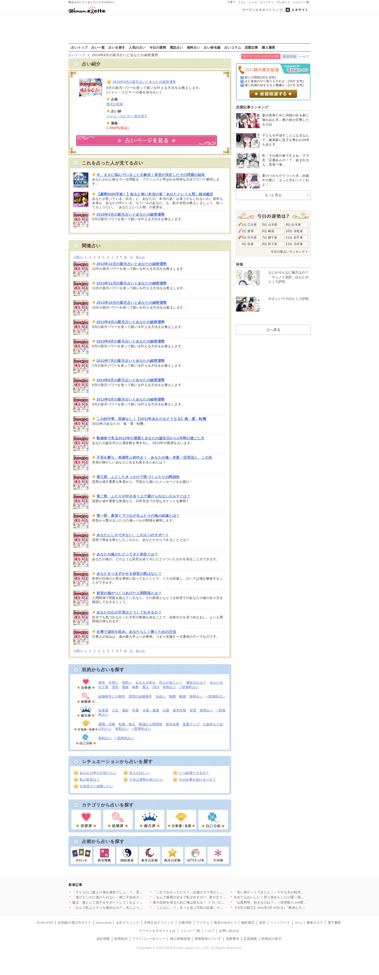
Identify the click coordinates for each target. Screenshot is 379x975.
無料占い (193, 47)
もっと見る (273, 195)
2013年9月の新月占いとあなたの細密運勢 (131, 322)
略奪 (135, 687)
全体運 (103, 710)
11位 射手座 (294, 237)
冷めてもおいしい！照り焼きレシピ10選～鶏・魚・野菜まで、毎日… (286, 897)
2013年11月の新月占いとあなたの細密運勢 (132, 283)
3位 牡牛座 (249, 237)
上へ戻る (273, 330)
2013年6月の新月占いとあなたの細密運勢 (131, 380)
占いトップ (79, 47)
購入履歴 (268, 47)
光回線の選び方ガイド (74, 922)
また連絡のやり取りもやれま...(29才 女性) (274, 81)
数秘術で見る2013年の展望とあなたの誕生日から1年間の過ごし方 (151, 438)
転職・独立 (127, 724)
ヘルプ (304, 56)
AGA (298, 922)
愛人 (145, 687)
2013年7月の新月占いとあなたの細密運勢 (131, 361)
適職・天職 (106, 724)
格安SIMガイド (225, 922)
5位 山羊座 (269, 224)
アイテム (202, 922)
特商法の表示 (271, 938)
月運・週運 (150, 710)
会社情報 (103, 938)
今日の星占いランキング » (289, 251)
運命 (125, 710)
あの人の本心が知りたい (98, 773)
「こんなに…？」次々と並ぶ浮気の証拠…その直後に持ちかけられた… (206, 907)
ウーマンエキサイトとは (157, 931)
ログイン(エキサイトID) (261, 56)
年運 (135, 710)
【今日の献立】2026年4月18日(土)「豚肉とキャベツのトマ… (279, 907)
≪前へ (78, 257)
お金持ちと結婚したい (96, 786)
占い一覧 (98, 47)
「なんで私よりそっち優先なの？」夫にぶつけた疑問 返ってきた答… (124, 907)
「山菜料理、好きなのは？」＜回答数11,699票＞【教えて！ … (281, 902)
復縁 (125, 687)
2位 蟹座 (248, 231)
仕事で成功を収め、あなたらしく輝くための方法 (136, 632)
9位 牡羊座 (293, 224)
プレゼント (283, 2)
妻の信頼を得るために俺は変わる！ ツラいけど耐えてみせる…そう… (205, 902)
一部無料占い (189, 687)
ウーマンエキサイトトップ (262, 10)
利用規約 (121, 938)
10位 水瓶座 (294, 231)
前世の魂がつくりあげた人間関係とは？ (129, 593)
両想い (127, 682)
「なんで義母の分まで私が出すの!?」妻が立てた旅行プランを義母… (204, 897)
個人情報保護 (180, 938)
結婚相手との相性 (111, 696)
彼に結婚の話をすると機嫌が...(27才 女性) (274, 85)
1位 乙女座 (249, 224)
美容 (262, 922)
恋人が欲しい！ (171, 682)
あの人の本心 (146, 682)
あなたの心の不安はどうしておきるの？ (129, 612)
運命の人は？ (196, 682)
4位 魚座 (248, 244)
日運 (166, 710)
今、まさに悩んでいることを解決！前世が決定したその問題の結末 (151, 175)
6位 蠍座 (268, 231)
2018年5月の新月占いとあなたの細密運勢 (131, 214)
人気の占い (137, 47)
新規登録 (289, 56)
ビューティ (267, 2)
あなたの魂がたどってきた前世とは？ (127, 554)
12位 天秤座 (294, 244)
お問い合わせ (229, 931)
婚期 (172, 696)
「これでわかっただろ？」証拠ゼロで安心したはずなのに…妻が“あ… (205, 892)
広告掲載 (250, 938)
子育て (231, 2)
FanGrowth (103, 922)
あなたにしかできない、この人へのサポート (133, 535)
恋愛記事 (251, 47)
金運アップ (191, 724)
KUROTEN (45, 922)
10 (125, 257)
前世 (193, 710)
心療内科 (185, 922)
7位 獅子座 (269, 237)
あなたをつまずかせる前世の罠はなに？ (129, 574)
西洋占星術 (114, 104)
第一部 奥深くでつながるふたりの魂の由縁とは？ (138, 516)
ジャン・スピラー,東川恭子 (127, 116)
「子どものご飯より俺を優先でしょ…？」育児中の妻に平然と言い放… (126, 892)
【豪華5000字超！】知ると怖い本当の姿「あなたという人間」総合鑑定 (155, 194)
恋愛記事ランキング (252, 107)
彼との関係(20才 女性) (260, 77)
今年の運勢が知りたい (146, 779)
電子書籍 (334, 922)
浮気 (115, 687)
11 (131, 257)
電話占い (176, 47)
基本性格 (179, 710)
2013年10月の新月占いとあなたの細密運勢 (132, 303)
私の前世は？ (90, 779)
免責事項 (232, 938)
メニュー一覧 (301, 2)
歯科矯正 (248, 922)
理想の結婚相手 (140, 696)
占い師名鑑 (212, 47)
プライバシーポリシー (149, 938)
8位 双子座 (269, 244)
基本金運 (172, 724)
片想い (113, 682)
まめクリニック (127, 922)
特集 (239, 264)
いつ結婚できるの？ (194, 773)
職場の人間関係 (150, 724)
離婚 (182, 696)
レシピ (253, 2)
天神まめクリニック (159, 922)
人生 (115, 710)
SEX (156, 687)
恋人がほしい (139, 773)
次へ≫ (140, 257)
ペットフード (280, 922)
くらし (242, 2)
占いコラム (232, 47)
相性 (101, 682)
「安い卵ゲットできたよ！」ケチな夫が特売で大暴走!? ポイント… (284, 892)
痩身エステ (315, 922)
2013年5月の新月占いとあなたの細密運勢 (131, 399)
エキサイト (299, 10)
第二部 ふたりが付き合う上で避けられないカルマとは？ (144, 496)
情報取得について (208, 938)
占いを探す (116, 47)
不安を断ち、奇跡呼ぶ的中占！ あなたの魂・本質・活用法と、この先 (154, 457)
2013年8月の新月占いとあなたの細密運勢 (131, 341)
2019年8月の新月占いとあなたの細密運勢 (144, 82)
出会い (161, 696)
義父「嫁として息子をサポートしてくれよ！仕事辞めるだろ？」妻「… (126, 902)
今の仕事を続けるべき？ (197, 779)
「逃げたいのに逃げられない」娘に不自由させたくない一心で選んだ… (126, 897)
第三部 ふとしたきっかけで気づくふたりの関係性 (138, 477)
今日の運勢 (157, 47)
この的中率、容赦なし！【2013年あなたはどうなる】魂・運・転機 (151, 419)
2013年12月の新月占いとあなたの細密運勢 (132, 264)
